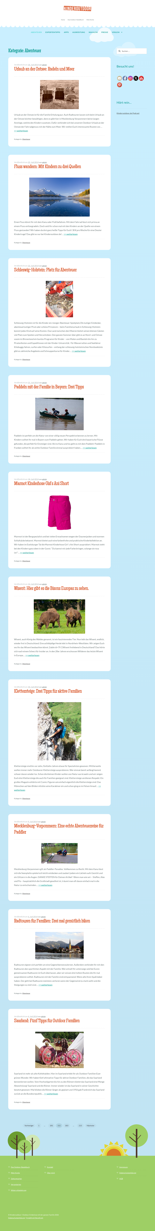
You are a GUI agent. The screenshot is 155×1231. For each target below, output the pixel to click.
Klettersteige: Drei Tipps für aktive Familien (48, 691)
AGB (121, 1179)
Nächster (90, 1125)
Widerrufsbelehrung (18, 1190)
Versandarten (16, 1184)
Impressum (123, 1167)
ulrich (44, 65)
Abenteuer (36, 32)
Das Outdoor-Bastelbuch (76, 20)
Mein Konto (90, 20)
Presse (104, 32)
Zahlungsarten (16, 1179)
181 (51, 1125)
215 (80, 1125)
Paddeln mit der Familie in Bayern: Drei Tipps (49, 387)
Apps (66, 32)
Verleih (116, 32)
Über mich (51, 1173)
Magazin (93, 32)
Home (63, 20)
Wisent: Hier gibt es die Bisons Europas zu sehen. (51, 588)
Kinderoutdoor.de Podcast (128, 113)
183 (66, 1125)
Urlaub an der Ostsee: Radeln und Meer (44, 69)
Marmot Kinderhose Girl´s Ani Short (41, 484)
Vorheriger (29, 1125)
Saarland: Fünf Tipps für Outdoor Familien (47, 1021)
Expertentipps (52, 32)
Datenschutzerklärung (127, 1173)
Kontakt (50, 1167)
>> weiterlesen (21, 130)
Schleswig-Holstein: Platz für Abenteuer (45, 270)
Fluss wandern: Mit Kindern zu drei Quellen (47, 167)
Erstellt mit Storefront (34, 1218)
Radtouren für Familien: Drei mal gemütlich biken (52, 921)
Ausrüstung (78, 32)
